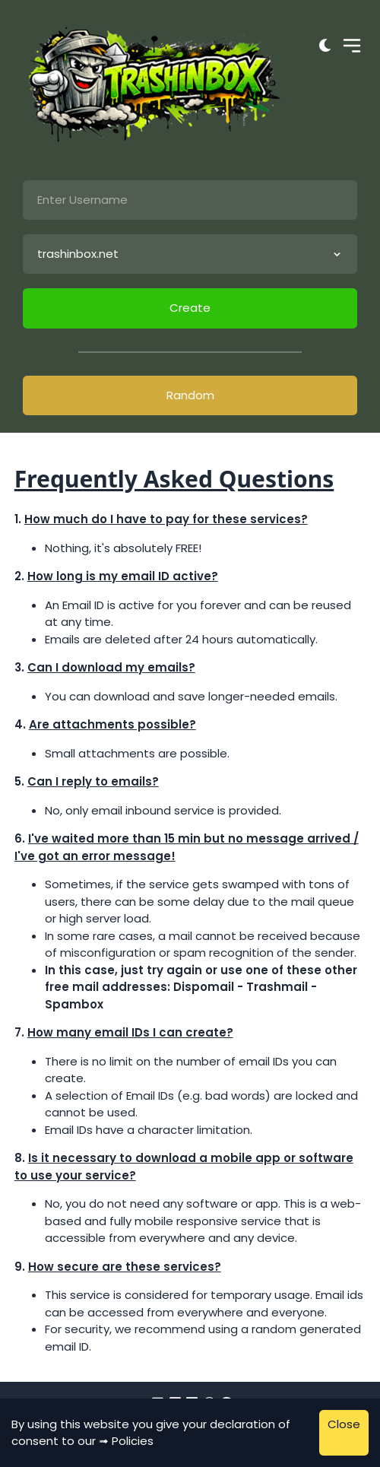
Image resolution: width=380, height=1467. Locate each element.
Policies (133, 1441)
